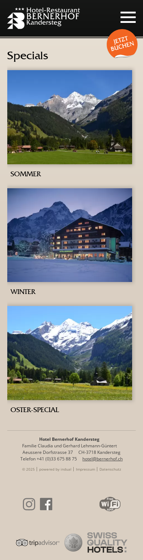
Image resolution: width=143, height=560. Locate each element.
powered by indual (55, 469)
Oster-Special (35, 410)
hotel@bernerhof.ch (102, 459)
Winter (23, 291)
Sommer (26, 174)
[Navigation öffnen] (128, 17)
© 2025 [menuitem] (28, 469)
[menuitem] (55, 469)
